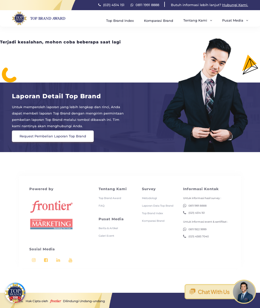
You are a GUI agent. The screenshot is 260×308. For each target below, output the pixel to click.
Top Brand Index (120, 21)
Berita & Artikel (110, 221)
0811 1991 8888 (145, 5)
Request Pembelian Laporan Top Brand (53, 136)
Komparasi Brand (158, 21)
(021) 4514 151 (111, 5)
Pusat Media (235, 20)
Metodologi (147, 194)
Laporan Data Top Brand (155, 201)
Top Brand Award (112, 194)
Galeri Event (109, 228)
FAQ (104, 201)
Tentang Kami (197, 20)
